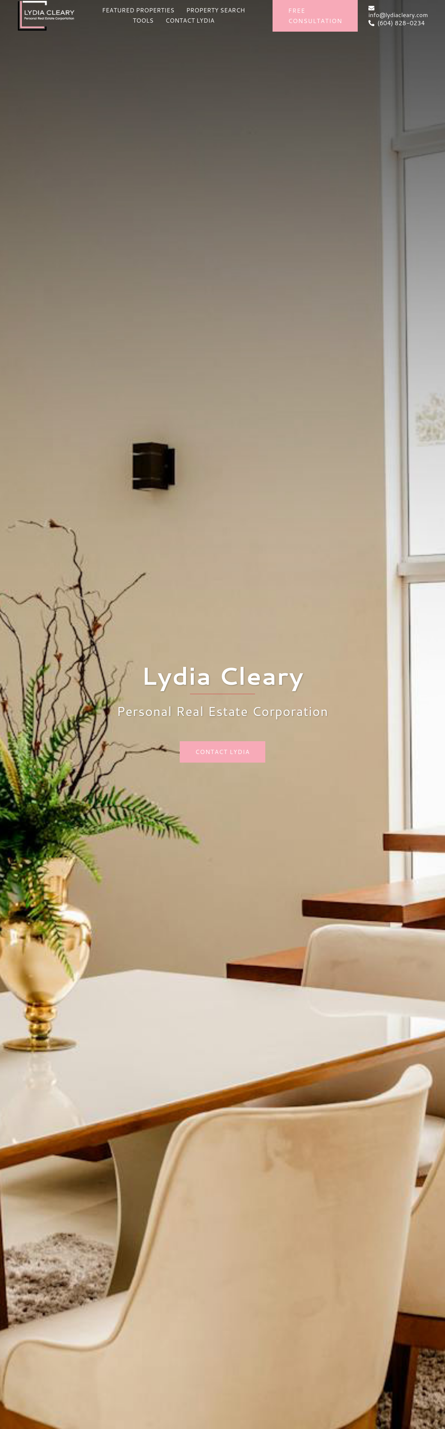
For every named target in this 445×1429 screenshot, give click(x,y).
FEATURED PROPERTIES (138, 10)
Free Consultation (315, 15)
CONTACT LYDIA (190, 20)
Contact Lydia (222, 752)
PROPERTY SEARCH (215, 10)
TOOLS (143, 20)
